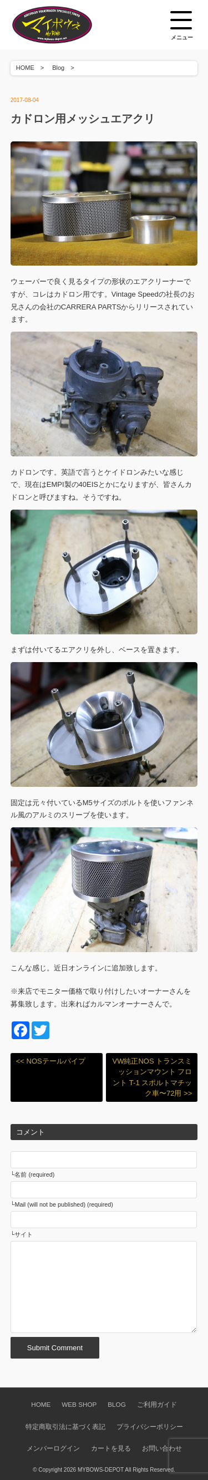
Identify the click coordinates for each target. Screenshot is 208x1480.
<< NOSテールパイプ (50, 1061)
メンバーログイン (53, 1448)
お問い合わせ (162, 1448)
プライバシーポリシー (149, 1426)
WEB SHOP (79, 1404)
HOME (25, 67)
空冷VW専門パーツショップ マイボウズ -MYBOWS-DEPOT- (66, 25)
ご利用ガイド (157, 1404)
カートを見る (111, 1448)
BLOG (116, 1404)
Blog (58, 67)
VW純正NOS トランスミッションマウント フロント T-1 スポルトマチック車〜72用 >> (152, 1077)
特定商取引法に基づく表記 (65, 1426)
